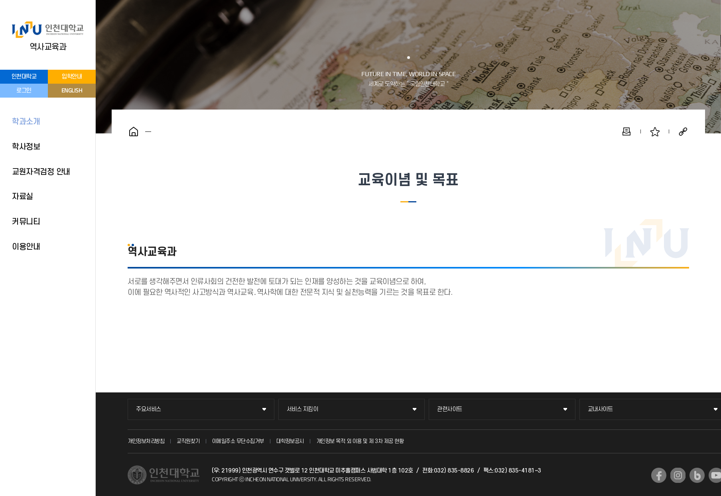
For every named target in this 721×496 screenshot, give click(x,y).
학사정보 (26, 147)
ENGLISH (72, 90)
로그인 (24, 90)
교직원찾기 (188, 441)
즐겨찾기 (655, 131)
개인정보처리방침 (146, 441)
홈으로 (134, 131)
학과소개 (26, 122)
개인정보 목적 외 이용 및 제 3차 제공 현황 (360, 441)
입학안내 (72, 76)
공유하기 (683, 131)
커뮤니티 (26, 222)
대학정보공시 (290, 441)
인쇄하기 (626, 131)
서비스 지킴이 (302, 409)
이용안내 (26, 247)
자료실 (22, 196)
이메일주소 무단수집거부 (238, 441)
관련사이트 (449, 409)
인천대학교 (24, 76)
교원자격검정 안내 (41, 172)
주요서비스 (148, 409)
